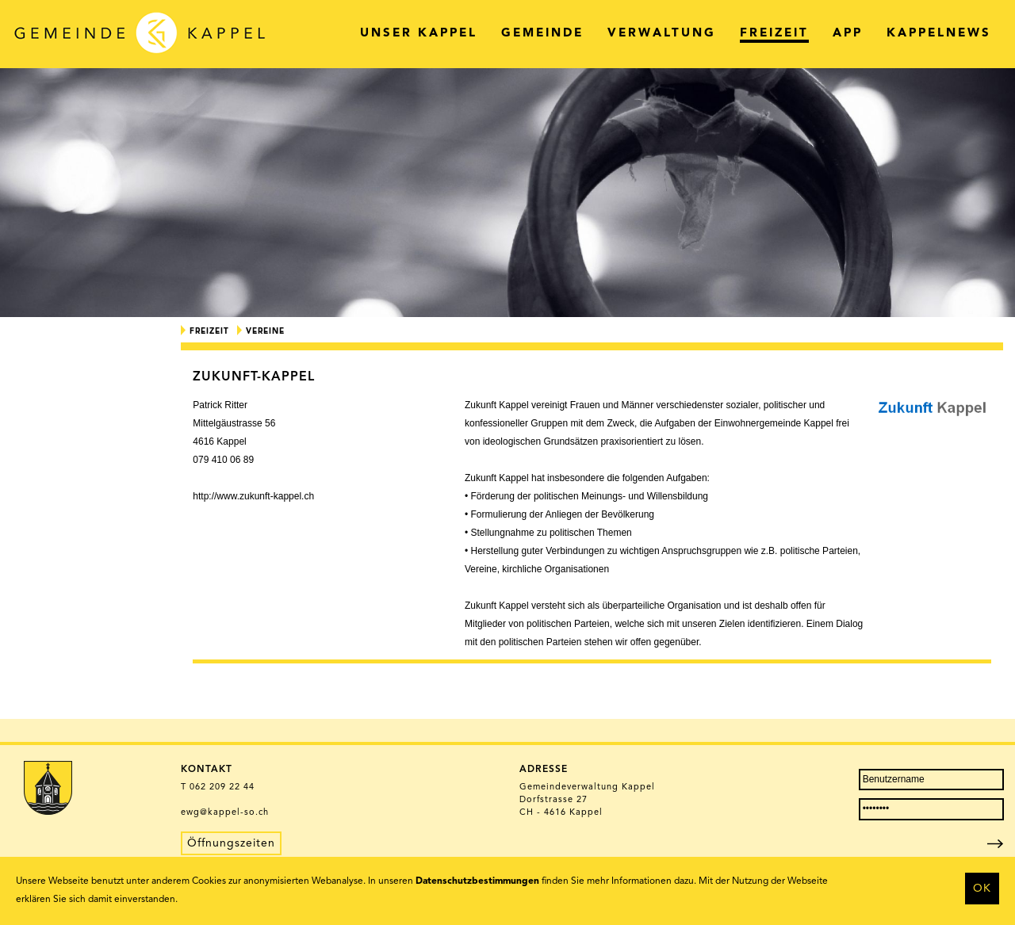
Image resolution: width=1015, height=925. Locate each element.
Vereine (265, 331)
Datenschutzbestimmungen (477, 881)
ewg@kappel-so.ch (225, 812)
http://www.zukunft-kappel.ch (253, 496)
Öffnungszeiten (231, 843)
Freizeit (209, 331)
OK (982, 888)
